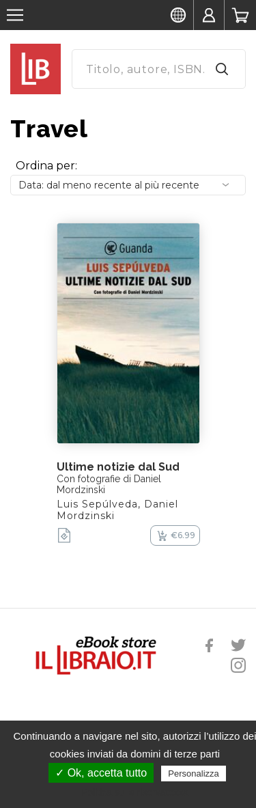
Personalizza (193, 773)
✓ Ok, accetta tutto (101, 773)
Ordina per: (46, 165)
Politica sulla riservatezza (134, 792)
